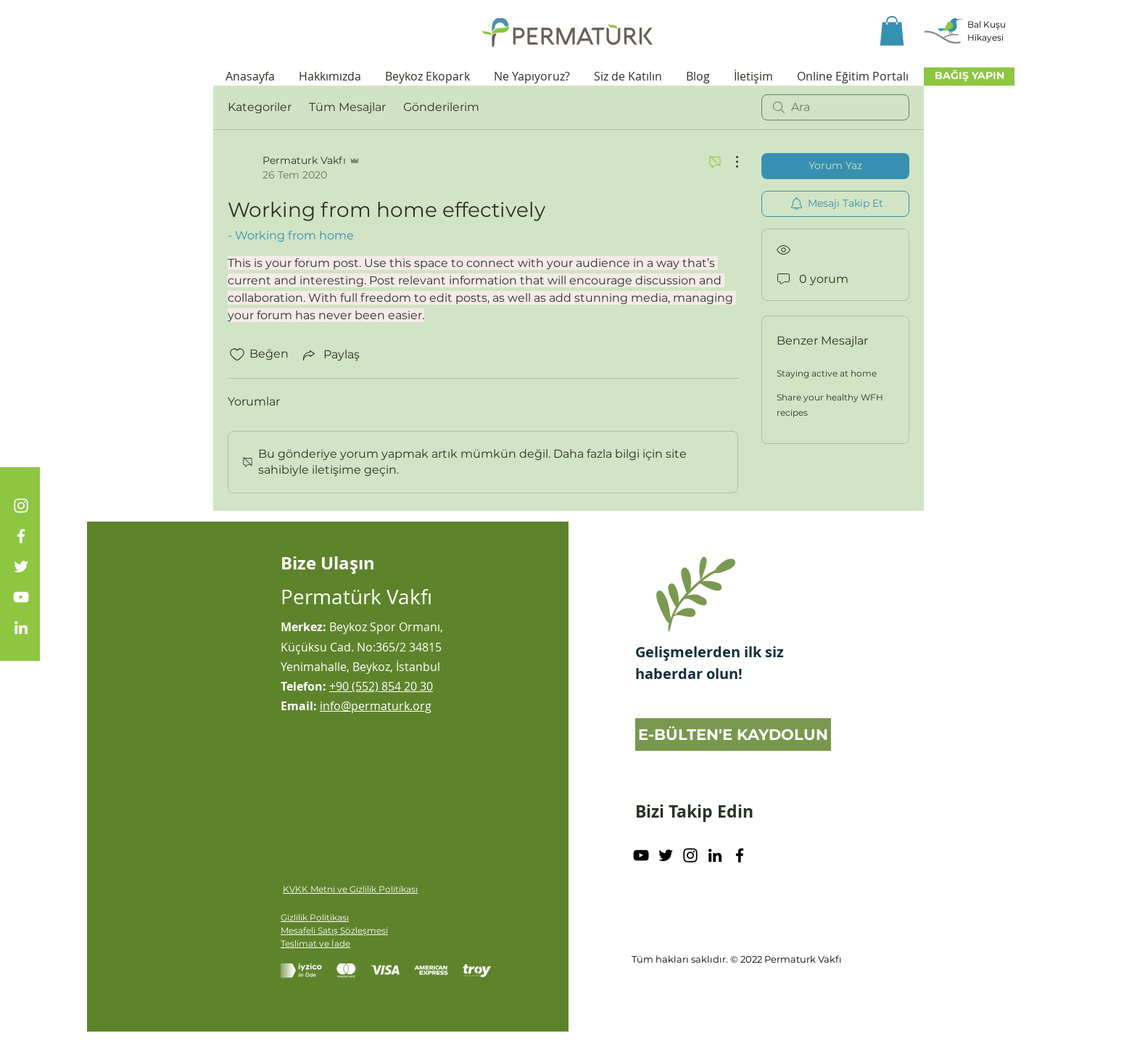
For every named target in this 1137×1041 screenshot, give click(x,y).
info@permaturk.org (375, 706)
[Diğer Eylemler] (729, 161)
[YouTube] (21, 597)
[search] (835, 107)
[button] (892, 31)
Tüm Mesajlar (347, 107)
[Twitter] (21, 566)
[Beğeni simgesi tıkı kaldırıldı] (237, 354)
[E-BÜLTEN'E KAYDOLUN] (733, 734)
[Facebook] (21, 536)
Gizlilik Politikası (315, 917)
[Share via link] (330, 354)
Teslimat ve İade (315, 943)
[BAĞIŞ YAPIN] (969, 76)
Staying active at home (827, 373)
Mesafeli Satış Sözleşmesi (334, 930)
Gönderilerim (441, 107)
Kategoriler (260, 107)
